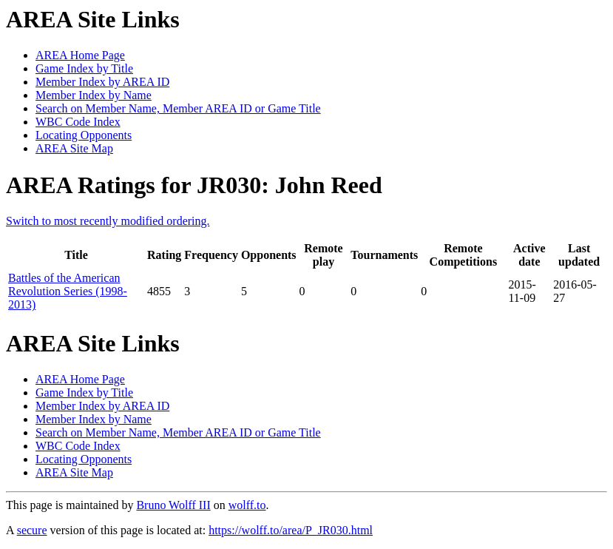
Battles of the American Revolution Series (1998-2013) (67, 291)
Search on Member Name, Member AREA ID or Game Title (178, 108)
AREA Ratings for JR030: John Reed (194, 185)
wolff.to (247, 505)
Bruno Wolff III (173, 505)
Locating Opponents (83, 135)
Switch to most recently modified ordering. (108, 221)
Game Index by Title (84, 68)
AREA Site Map (74, 148)
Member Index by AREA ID (102, 81)
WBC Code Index (78, 121)
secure (32, 530)
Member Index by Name (93, 95)
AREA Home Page (80, 55)
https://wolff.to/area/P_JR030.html (291, 530)
